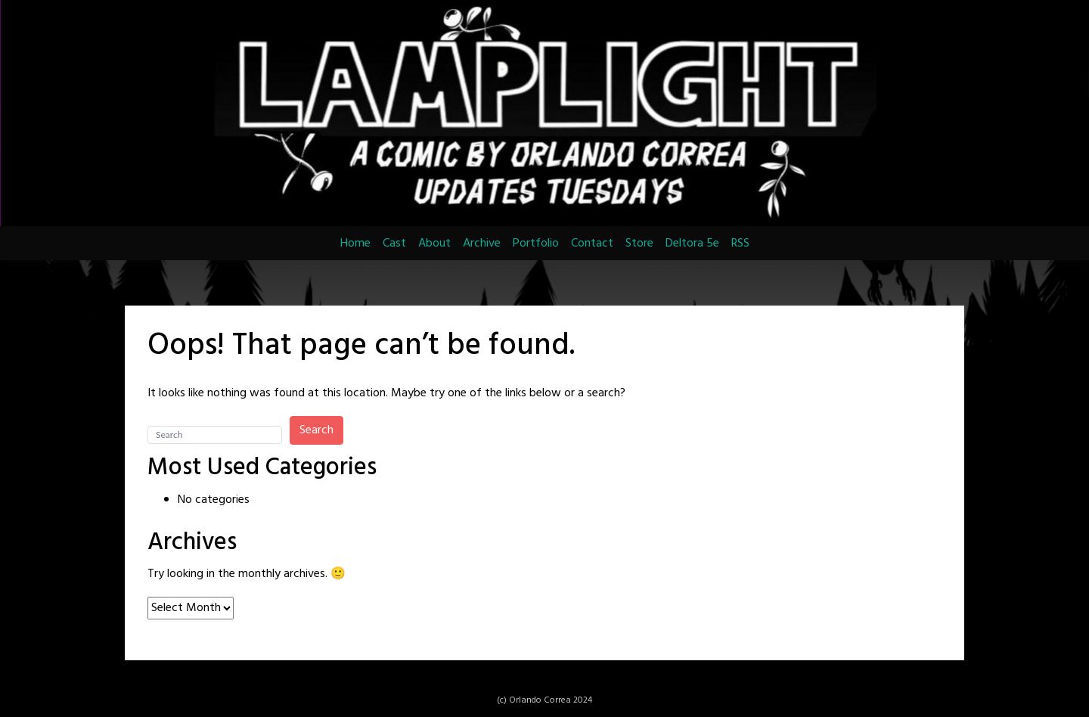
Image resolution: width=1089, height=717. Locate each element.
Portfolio (536, 243)
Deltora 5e (692, 243)
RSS (740, 243)
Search (316, 430)
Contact (592, 243)
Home (355, 243)
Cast (394, 243)
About (434, 243)
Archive (482, 243)
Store (639, 243)
